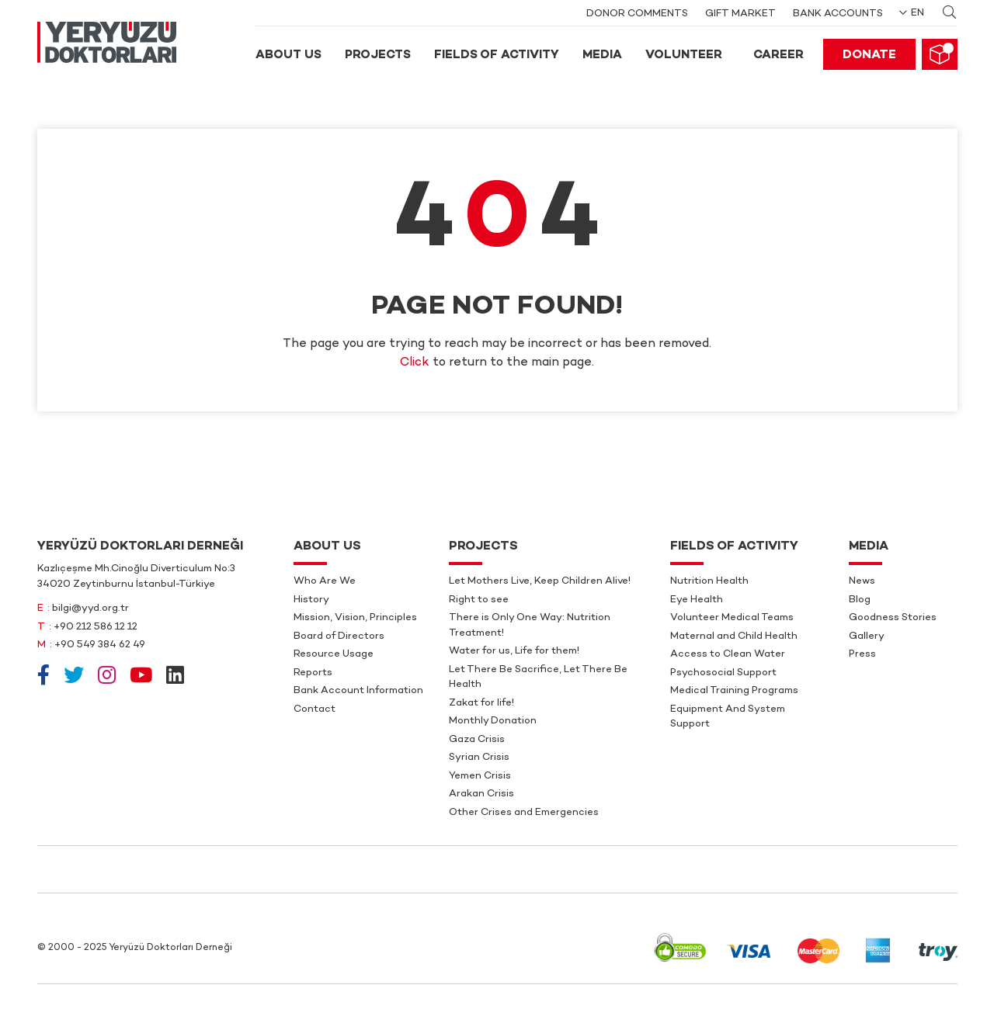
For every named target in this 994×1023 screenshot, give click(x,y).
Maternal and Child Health (734, 636)
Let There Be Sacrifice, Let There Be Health (538, 678)
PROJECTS (378, 55)
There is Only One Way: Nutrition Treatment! (529, 626)
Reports (313, 673)
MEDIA (602, 55)
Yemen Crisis (480, 776)
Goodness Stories (893, 618)
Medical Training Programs (734, 691)
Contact (314, 709)
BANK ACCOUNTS (838, 14)
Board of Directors (339, 636)
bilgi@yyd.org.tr (90, 608)
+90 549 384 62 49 (99, 645)
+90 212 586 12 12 (95, 627)
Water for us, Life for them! (514, 651)
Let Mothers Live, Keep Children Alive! (540, 581)
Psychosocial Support (723, 673)
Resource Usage (334, 654)
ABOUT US (288, 55)
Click (414, 362)
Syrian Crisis (479, 757)
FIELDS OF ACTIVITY (496, 55)
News (862, 581)
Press (862, 654)
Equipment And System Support (727, 717)
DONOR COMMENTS (637, 14)
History (311, 600)
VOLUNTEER (683, 55)
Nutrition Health (709, 581)
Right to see (479, 600)
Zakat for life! (481, 703)
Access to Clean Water (727, 654)
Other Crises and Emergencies (524, 812)
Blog (860, 600)
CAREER (778, 55)
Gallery (867, 636)
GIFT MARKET (740, 14)
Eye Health (696, 600)
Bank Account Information (358, 691)
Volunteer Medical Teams (732, 618)
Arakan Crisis (481, 794)
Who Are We (325, 581)
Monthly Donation (493, 721)
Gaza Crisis (477, 739)
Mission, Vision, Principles (355, 618)
